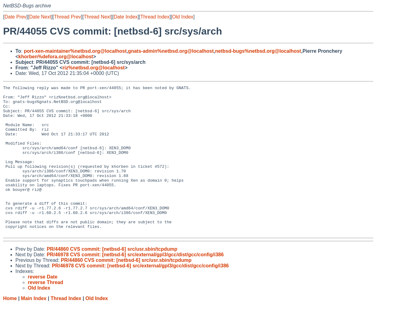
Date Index (125, 16)
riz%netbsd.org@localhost (94, 67)
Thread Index (154, 16)
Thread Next (97, 16)
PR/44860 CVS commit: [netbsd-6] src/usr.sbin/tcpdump (112, 278)
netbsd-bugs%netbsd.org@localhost (258, 51)
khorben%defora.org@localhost (55, 56)
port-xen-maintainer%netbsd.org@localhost (75, 51)
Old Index (182, 16)
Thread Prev (67, 16)
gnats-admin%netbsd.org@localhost (171, 51)
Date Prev (15, 16)
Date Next (40, 16)
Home (10, 328)
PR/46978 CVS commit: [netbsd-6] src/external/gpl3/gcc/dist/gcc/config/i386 (135, 284)
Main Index (34, 328)
